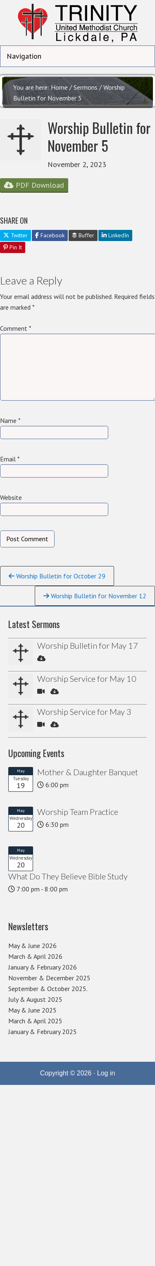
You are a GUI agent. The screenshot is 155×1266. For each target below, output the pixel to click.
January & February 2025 (42, 1031)
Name (10, 420)
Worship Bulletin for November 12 (94, 596)
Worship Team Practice (77, 812)
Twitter (15, 235)
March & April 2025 (35, 1021)
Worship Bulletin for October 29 (57, 576)
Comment (15, 328)
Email (10, 459)
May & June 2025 (32, 1010)
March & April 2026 (35, 956)
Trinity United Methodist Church (77, 22)
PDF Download (34, 185)
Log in (106, 1073)
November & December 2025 (49, 978)
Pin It (12, 247)
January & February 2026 (42, 967)
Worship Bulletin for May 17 (87, 645)
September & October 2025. (48, 988)
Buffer (83, 235)
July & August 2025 (35, 999)
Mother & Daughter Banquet (87, 772)
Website (11, 497)
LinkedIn (115, 235)
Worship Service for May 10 (86, 678)
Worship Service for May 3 (84, 712)
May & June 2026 (32, 945)
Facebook (49, 235)
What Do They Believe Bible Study (68, 876)
